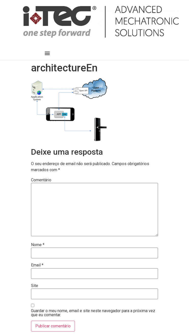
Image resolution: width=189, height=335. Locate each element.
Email (37, 265)
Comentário (41, 180)
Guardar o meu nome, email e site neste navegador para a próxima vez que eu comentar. (93, 313)
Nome (37, 245)
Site (34, 286)
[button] (47, 53)
